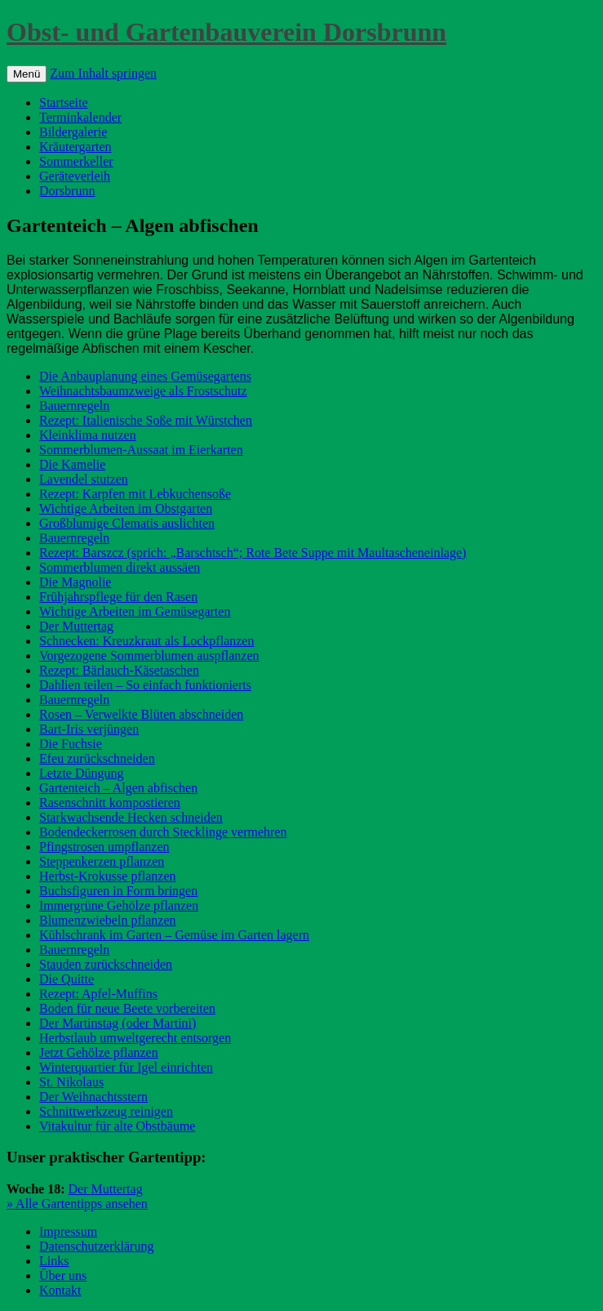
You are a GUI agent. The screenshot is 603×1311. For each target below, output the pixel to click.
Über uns (62, 1275)
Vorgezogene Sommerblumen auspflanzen (149, 655)
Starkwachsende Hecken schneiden (131, 817)
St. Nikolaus (71, 1082)
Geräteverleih (74, 176)
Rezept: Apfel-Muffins (98, 994)
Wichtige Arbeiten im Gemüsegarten (134, 611)
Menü (26, 74)
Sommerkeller (76, 161)
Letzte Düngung (81, 773)
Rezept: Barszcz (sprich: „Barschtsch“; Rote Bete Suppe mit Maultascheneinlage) (252, 553)
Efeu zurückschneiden (97, 758)
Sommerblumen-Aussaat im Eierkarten (141, 450)
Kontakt (60, 1290)
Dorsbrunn (67, 191)
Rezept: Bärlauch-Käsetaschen (119, 670)
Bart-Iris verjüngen (89, 729)
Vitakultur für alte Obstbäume (117, 1126)
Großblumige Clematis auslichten (127, 523)
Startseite (63, 102)
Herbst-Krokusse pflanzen (107, 876)
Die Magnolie (75, 582)
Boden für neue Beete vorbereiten (127, 1008)
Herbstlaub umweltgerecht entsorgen (135, 1038)
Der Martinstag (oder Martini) (117, 1023)
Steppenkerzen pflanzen (101, 861)
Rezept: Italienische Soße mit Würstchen (145, 420)
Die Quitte (66, 979)
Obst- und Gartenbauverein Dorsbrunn (226, 32)
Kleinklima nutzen (87, 435)
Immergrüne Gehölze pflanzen (118, 905)
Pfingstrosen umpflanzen (104, 847)
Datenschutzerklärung (96, 1246)
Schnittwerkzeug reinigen (106, 1111)
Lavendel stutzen (83, 479)
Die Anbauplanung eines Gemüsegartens (145, 376)
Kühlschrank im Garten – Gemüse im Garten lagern (174, 935)
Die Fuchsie (70, 744)
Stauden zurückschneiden (105, 964)
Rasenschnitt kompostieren (109, 802)
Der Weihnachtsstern (93, 1097)
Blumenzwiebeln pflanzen (107, 920)
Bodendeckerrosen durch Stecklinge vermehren (162, 832)
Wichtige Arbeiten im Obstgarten (125, 508)
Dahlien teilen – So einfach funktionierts (145, 685)
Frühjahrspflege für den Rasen (118, 597)
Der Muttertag (76, 626)
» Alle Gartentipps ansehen (77, 1204)
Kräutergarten (75, 147)
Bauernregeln (74, 405)
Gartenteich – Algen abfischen (118, 788)
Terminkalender (80, 117)
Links (54, 1261)
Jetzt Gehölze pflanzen (98, 1052)
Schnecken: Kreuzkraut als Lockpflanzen (146, 641)
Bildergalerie (73, 132)
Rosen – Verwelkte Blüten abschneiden (141, 714)
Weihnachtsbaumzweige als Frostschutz (143, 391)
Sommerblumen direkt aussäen (119, 567)
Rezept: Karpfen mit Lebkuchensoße (135, 494)
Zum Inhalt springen (103, 73)
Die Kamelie (72, 464)
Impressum (68, 1231)
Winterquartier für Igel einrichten (126, 1067)
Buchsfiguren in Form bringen (118, 891)
